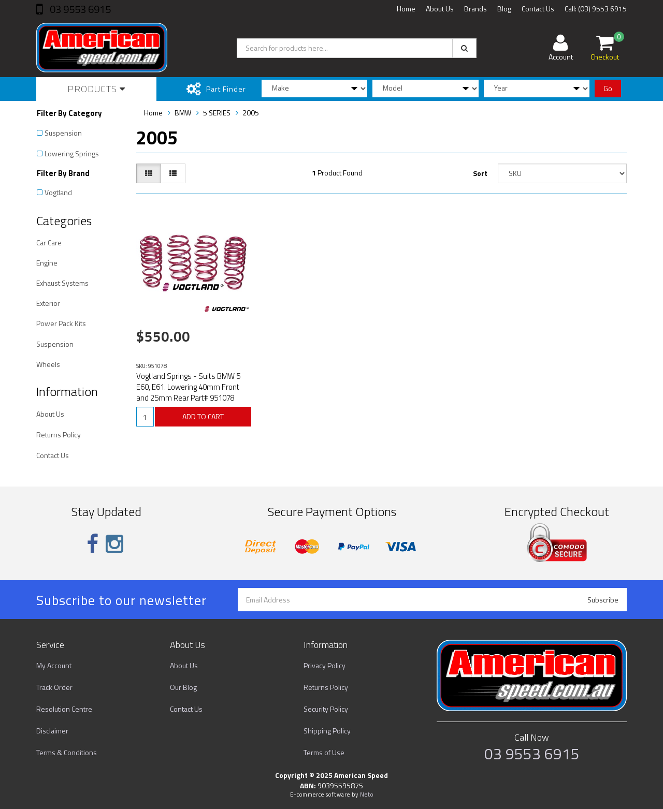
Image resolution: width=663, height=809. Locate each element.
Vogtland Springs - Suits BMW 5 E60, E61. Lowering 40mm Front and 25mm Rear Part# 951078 (188, 387)
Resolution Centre (64, 708)
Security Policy (326, 708)
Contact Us (538, 8)
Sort (480, 173)
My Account (53, 665)
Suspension (63, 132)
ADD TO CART (203, 416)
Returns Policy (58, 434)
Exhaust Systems (62, 282)
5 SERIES (216, 112)
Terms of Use (324, 752)
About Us (440, 8)
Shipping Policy (327, 730)
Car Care (49, 242)
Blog (504, 8)
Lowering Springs (72, 153)
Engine (46, 262)
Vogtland (58, 192)
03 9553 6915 (79, 9)
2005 (250, 112)
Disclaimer (52, 730)
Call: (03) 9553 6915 (596, 8)
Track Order (54, 687)
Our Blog (183, 687)
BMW (183, 112)
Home (406, 8)
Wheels (48, 364)
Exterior (48, 303)
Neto (366, 794)
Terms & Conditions (66, 752)
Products (96, 89)
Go (607, 88)
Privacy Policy (324, 665)
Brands (475, 8)
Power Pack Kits (61, 323)
